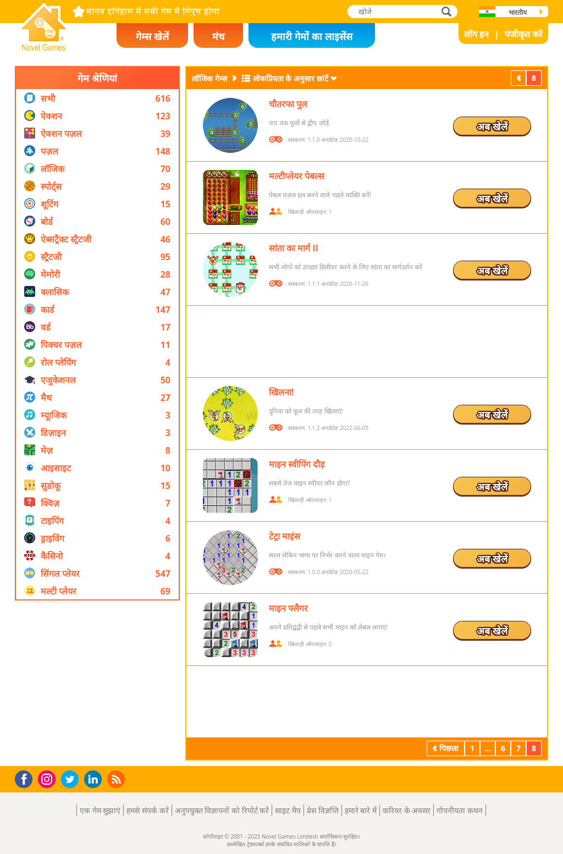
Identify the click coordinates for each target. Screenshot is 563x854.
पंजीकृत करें (524, 34)
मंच (218, 36)
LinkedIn (95, 779)
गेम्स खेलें (152, 36)
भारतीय (518, 12)
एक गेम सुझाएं (100, 810)
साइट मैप (288, 810)
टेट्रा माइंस (284, 536)
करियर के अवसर (406, 810)
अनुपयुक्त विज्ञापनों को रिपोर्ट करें (222, 810)
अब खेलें (492, 126)
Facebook (26, 778)
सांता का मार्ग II (293, 248)
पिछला (519, 78)
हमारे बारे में (361, 810)
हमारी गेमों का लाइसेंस (311, 36)
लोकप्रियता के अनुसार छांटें (290, 78)
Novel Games (42, 47)
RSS (117, 779)
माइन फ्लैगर (288, 608)
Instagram (48, 778)
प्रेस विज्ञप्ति (323, 810)
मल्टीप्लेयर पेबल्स (296, 176)
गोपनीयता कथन (460, 810)
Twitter (72, 780)
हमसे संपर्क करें (147, 810)
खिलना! (281, 392)
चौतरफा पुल (288, 104)
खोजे (447, 11)
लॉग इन (476, 34)
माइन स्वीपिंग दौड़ (297, 464)
